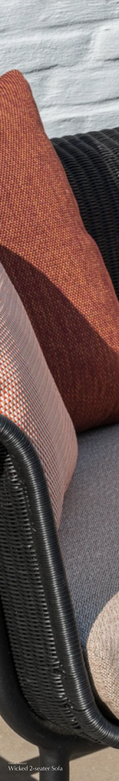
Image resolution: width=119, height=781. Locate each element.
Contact (99, 4)
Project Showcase (30, 4)
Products (11, 4)
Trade (40, 4)
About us (91, 4)
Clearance (107, 4)
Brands (19, 4)
